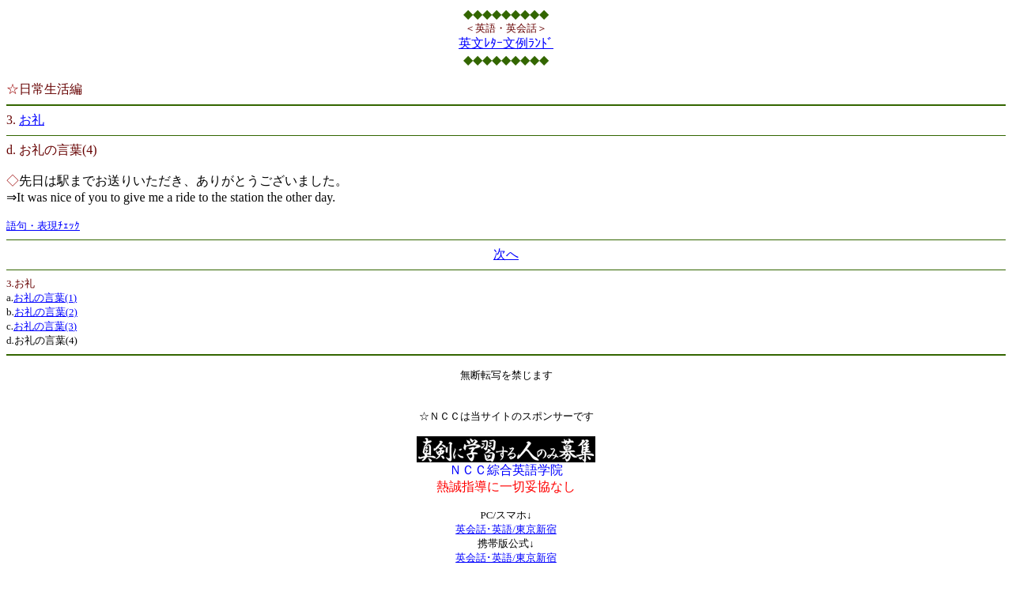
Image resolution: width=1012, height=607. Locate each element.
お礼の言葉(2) (45, 312)
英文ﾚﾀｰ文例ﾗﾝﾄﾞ (506, 43)
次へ (506, 254)
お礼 (31, 119)
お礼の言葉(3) (45, 326)
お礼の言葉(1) (45, 298)
